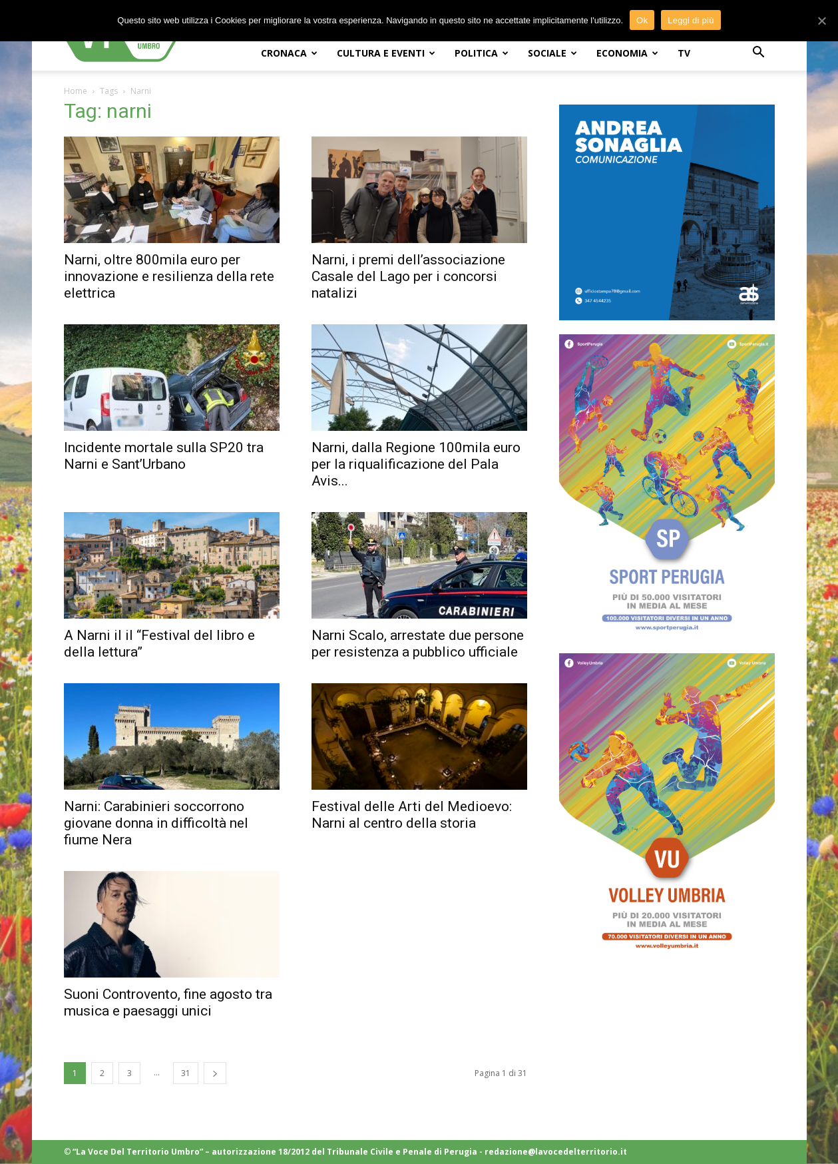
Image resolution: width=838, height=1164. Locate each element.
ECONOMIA (627, 53)
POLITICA (482, 53)
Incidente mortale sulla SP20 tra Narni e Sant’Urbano (164, 455)
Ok (642, 20)
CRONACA (289, 53)
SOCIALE (552, 53)
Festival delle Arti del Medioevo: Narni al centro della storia (412, 814)
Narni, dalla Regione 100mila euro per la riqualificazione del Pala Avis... (416, 464)
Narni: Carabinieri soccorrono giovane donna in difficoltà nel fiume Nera (156, 823)
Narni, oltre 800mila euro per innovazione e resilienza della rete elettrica (169, 276)
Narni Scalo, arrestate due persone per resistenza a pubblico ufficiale (418, 643)
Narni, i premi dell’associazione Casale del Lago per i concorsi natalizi (408, 276)
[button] (759, 53)
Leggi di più (691, 20)
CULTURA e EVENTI (386, 53)
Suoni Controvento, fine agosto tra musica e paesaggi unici (168, 1002)
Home (75, 91)
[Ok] (821, 20)
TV (684, 53)
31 (185, 1073)
